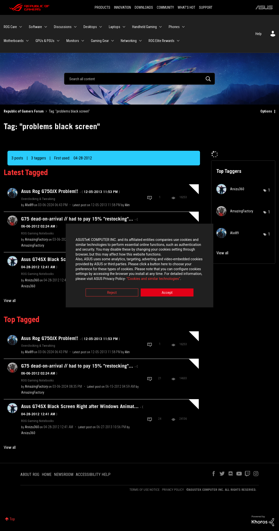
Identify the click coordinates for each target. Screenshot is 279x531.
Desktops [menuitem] (90, 27)
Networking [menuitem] (129, 41)
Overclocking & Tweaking (38, 199)
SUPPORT (205, 7)
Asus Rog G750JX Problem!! (70, 191)
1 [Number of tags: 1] (269, 190)
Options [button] (266, 111)
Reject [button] (112, 293)
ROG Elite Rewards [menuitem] (161, 41)
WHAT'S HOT (186, 7)
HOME (46, 474)
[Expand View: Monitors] (82, 40)
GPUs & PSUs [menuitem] (45, 41)
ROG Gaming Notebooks (37, 233)
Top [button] (12, 519)
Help (258, 34)
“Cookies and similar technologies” (107, 279)
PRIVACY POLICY (173, 490)
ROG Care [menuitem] (10, 27)
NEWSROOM (63, 474)
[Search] (139, 79)
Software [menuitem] (35, 27)
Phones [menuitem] (174, 27)
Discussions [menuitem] (63, 27)
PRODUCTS (102, 7)
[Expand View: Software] (45, 26)
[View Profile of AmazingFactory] (36, 239)
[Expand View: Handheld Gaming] (160, 26)
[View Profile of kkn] (127, 205)
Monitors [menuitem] (72, 41)
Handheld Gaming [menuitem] (144, 27)
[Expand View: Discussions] (75, 26)
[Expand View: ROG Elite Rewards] (178, 40)
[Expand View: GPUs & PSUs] (58, 40)
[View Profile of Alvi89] (29, 205)
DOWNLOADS (144, 7)
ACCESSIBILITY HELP (93, 474)
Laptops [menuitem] (114, 27)
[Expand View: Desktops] (100, 26)
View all (10, 300)
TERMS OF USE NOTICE (144, 490)
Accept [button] (167, 293)
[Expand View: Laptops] (123, 26)
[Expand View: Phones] (183, 26)
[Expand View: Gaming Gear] (112, 40)
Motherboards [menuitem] (14, 41)
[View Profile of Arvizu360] (32, 280)
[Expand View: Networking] (140, 40)
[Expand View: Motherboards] (27, 40)
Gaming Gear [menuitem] (100, 41)
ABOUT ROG (29, 474)
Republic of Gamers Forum (24, 111)
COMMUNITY (165, 7)
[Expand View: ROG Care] (20, 26)
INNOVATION (122, 7)
